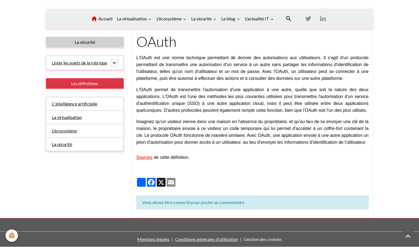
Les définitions (84, 83)
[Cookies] (12, 235)
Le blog (228, 18)
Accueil (101, 18)
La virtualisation (132, 18)
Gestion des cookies (263, 239)
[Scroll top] (408, 236)
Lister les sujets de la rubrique (79, 62)
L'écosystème (169, 18)
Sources (144, 157)
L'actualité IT (257, 18)
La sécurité (201, 18)
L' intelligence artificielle (74, 103)
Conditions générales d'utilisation (206, 239)
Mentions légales (153, 239)
